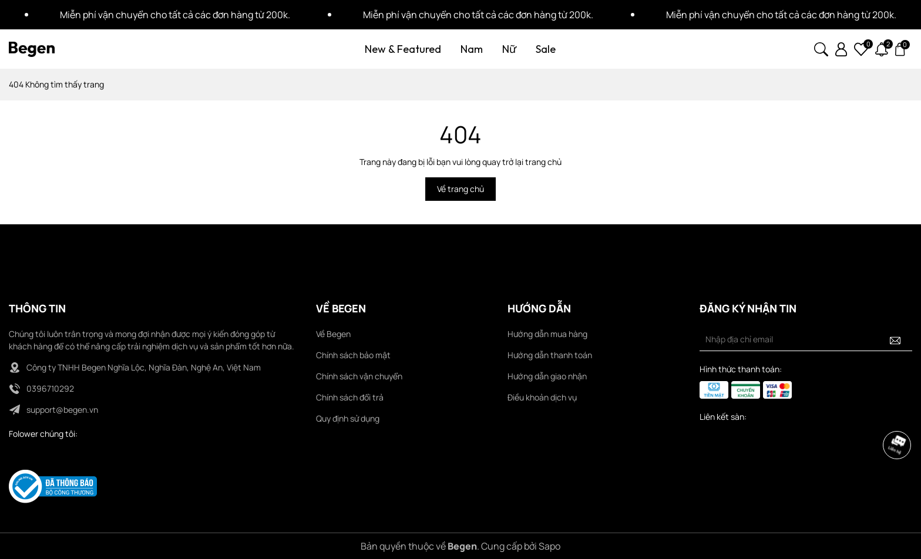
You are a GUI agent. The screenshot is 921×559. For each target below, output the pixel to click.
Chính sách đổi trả (350, 397)
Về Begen (333, 333)
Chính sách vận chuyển (359, 376)
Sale (546, 49)
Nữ (509, 49)
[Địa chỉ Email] (806, 339)
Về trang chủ (460, 188)
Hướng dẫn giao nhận (547, 376)
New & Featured (403, 49)
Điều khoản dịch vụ (542, 397)
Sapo (549, 546)
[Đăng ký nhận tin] (895, 339)
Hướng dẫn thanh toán (549, 355)
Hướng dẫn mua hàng (547, 333)
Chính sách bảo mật (353, 355)
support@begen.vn (62, 409)
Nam (471, 49)
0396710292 (50, 388)
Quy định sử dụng (347, 418)
